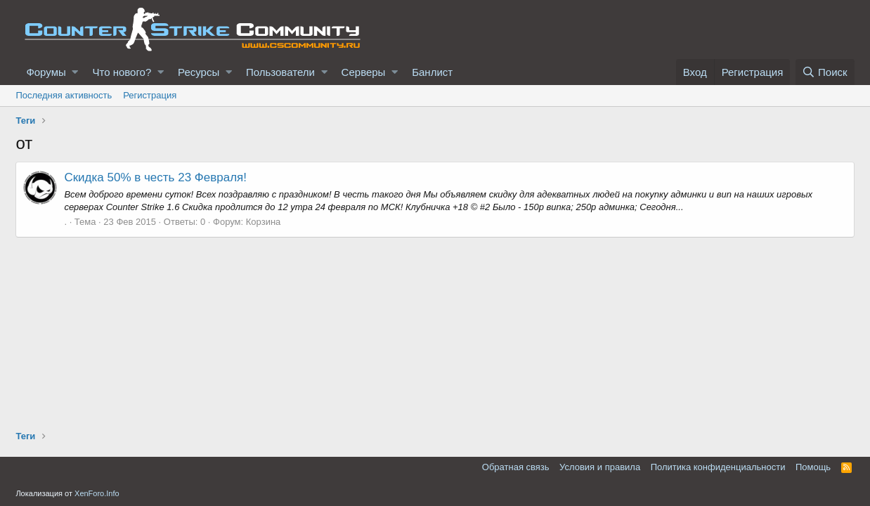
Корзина (263, 221)
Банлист (432, 72)
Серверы (364, 72)
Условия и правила (599, 467)
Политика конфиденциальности (718, 467)
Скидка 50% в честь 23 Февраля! (155, 177)
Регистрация (149, 95)
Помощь (813, 467)
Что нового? (121, 72)
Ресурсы (198, 72)
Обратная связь (516, 467)
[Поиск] (825, 72)
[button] (75, 72)
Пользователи (280, 72)
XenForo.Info (96, 493)
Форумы (45, 72)
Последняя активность (63, 95)
